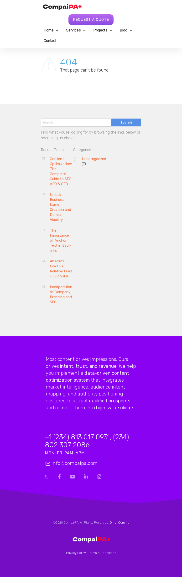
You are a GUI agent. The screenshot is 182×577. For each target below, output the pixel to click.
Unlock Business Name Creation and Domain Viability (60, 207)
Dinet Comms (119, 522)
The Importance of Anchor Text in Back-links (61, 240)
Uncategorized (94, 159)
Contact (50, 40)
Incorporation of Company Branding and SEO (61, 294)
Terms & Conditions (102, 553)
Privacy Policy (76, 553)
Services (73, 30)
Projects (100, 30)
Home (49, 30)
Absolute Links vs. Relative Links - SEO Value (61, 268)
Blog (123, 30)
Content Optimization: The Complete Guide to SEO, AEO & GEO (61, 171)
